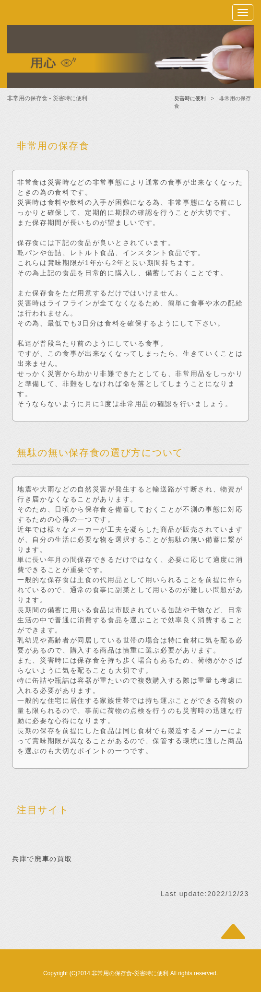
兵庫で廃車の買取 (42, 859)
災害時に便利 (190, 98)
